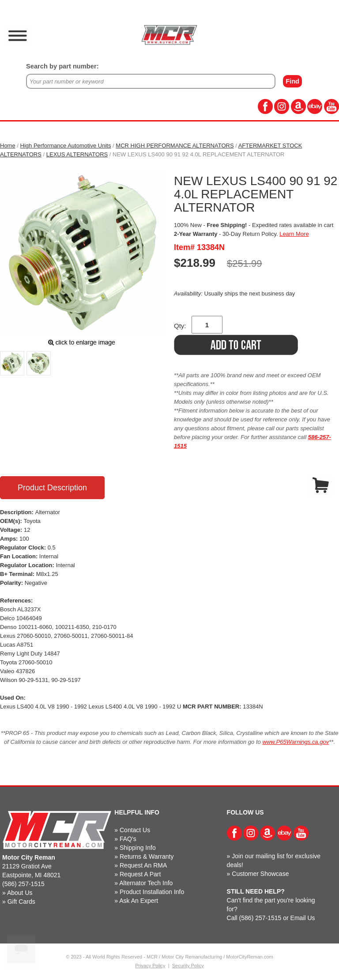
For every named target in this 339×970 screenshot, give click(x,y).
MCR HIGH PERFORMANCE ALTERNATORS (175, 145)
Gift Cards (21, 901)
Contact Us (135, 830)
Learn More (294, 234)
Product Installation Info (152, 891)
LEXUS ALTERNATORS (77, 154)
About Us (20, 892)
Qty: (180, 326)
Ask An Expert (138, 900)
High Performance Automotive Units (65, 145)
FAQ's (128, 838)
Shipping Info (138, 847)
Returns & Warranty (146, 856)
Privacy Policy (150, 965)
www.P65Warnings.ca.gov (295, 742)
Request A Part (140, 874)
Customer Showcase (260, 873)
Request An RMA (143, 865)
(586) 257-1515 (23, 883)
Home (7, 145)
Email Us (302, 917)
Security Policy (188, 965)
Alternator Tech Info (146, 883)
